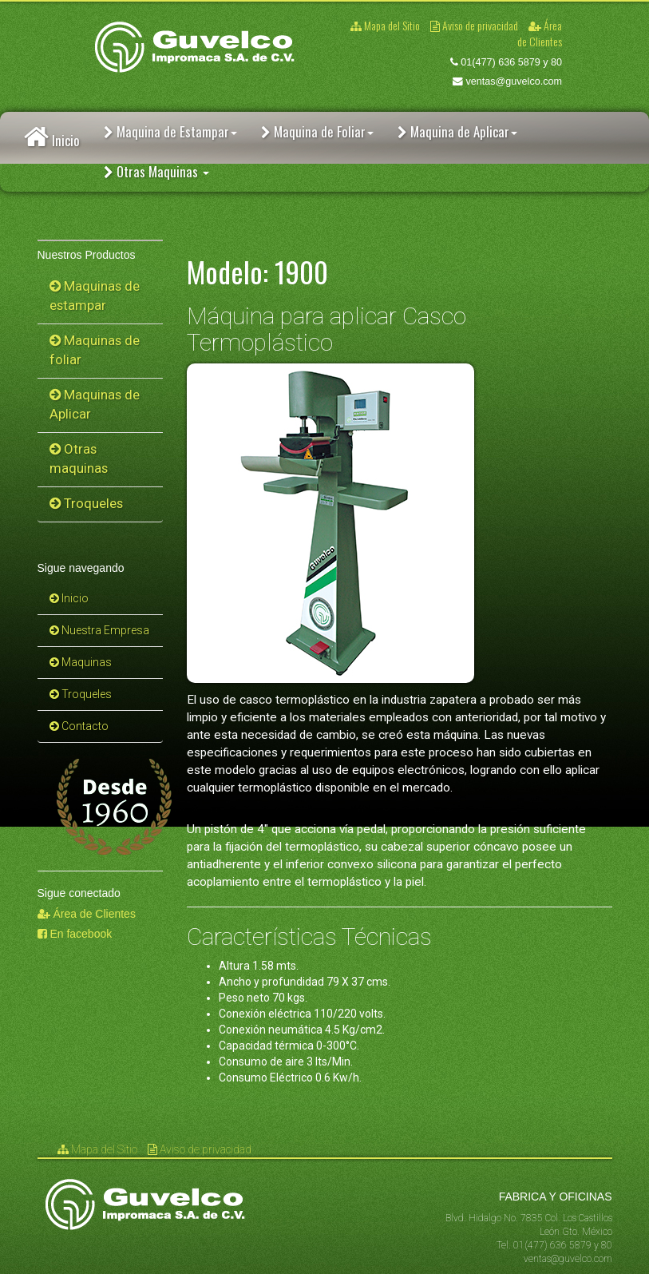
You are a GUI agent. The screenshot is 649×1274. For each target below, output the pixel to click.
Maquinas (80, 662)
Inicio (52, 137)
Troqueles (86, 503)
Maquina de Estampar (170, 131)
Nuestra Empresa (99, 630)
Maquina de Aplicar (457, 131)
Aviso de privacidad (475, 25)
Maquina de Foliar (317, 131)
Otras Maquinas (156, 171)
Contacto (79, 726)
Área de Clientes (539, 33)
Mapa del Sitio (386, 25)
